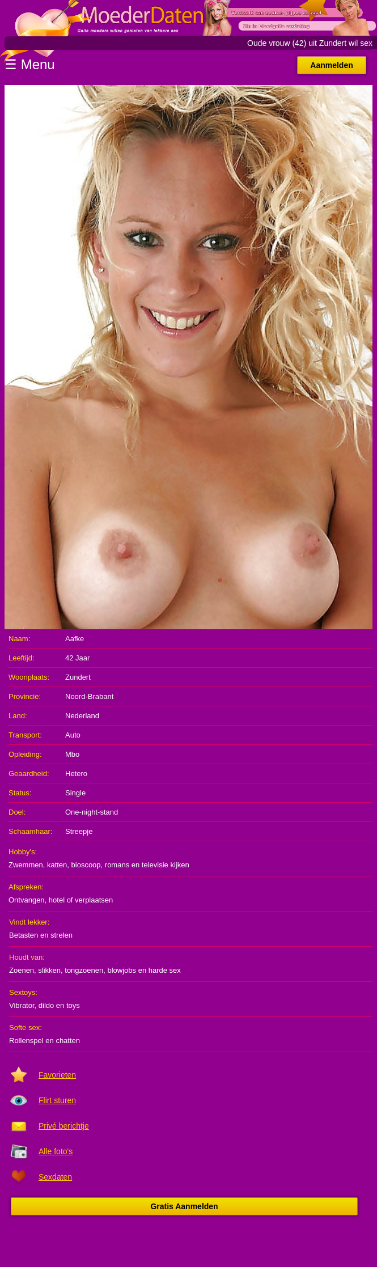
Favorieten (57, 1074)
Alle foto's (56, 1151)
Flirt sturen (57, 1100)
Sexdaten (55, 1176)
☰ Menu (30, 64)
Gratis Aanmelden (184, 1206)
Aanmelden (331, 65)
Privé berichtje (64, 1125)
